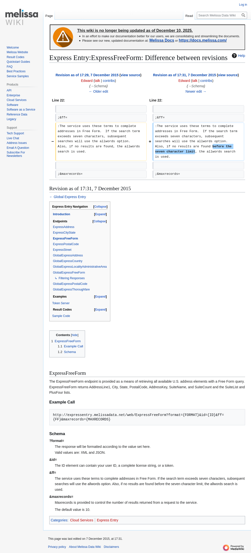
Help (238, 55)
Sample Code (61, 316)
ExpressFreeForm (65, 238)
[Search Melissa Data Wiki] (222, 15)
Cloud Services (81, 520)
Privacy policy (57, 547)
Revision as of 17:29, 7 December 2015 (87, 75)
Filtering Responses (72, 278)
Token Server (61, 303)
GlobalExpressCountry (67, 261)
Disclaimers (111, 547)
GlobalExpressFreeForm (69, 272)
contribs (109, 81)
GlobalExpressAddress (68, 255)
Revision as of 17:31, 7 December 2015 (184, 75)
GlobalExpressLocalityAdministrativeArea (80, 266)
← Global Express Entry (67, 197)
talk (97, 81)
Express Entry (107, 520)
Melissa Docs (161, 40)
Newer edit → (196, 91)
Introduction (61, 214)
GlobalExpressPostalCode (70, 284)
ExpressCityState (64, 232)
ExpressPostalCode (66, 244)
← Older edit (98, 91)
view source (130, 75)
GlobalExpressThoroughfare (71, 289)
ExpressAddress (63, 227)
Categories (59, 520)
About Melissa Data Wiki (85, 547)
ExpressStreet (62, 249)
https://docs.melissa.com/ (203, 40)
